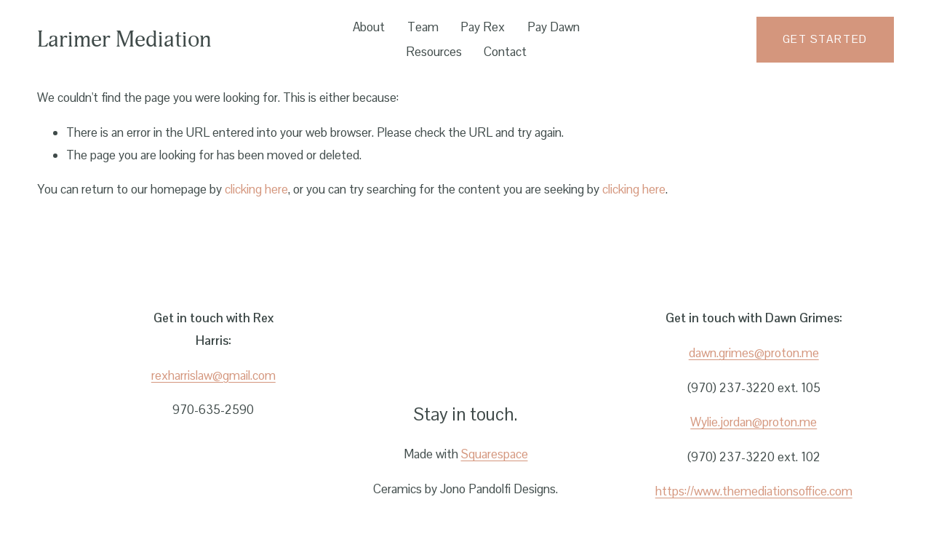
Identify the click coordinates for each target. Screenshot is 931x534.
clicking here (256, 189)
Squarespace (494, 454)
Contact (505, 52)
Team (423, 27)
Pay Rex (482, 27)
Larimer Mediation (124, 39)
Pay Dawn (553, 27)
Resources (434, 52)
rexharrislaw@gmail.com (213, 375)
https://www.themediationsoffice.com (753, 491)
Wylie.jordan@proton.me (753, 422)
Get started (825, 39)
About (369, 27)
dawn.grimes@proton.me (754, 353)
